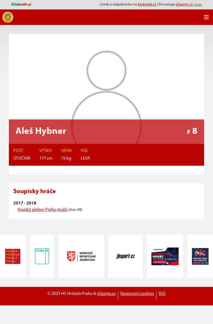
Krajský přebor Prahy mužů (42, 210)
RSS (162, 294)
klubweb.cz (147, 4)
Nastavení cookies (137, 294)
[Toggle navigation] (206, 17)
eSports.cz (106, 294)
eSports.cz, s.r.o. (189, 4)
